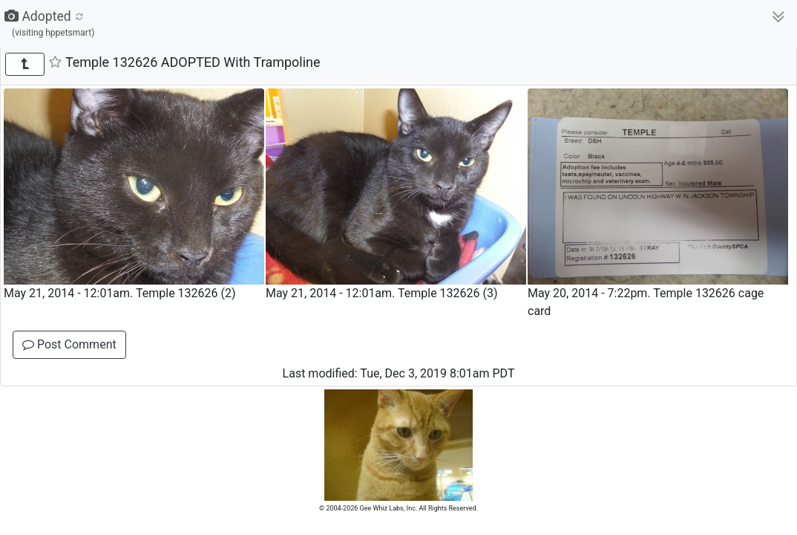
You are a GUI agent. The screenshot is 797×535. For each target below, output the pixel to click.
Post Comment (69, 344)
